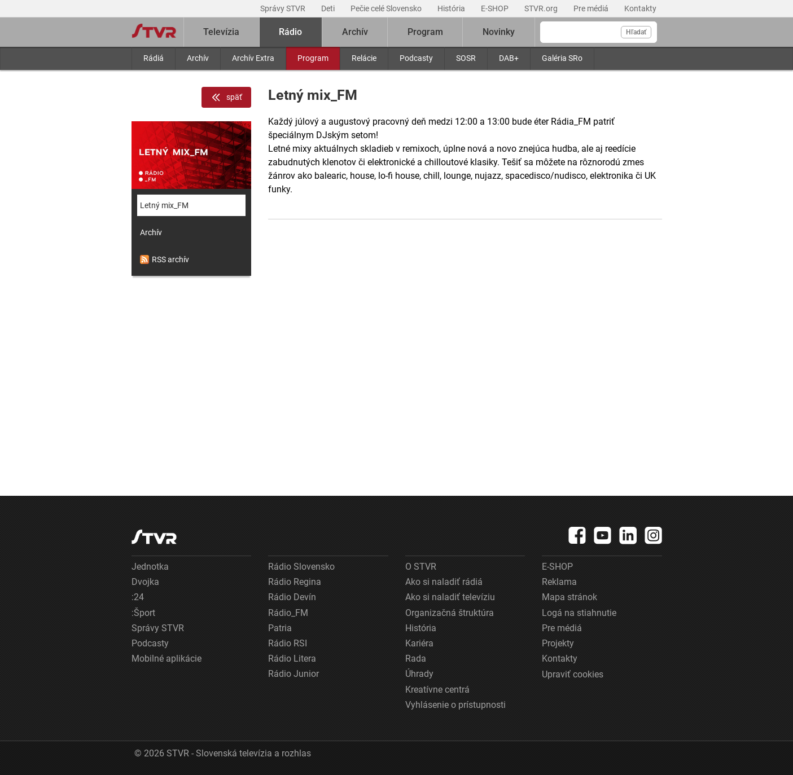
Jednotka (150, 566)
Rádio (290, 32)
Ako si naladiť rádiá (444, 581)
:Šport (143, 612)
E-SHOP (495, 8)
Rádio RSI (287, 643)
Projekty (558, 643)
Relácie (364, 58)
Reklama (559, 581)
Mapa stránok (569, 597)
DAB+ (509, 58)
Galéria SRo (562, 58)
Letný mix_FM (164, 205)
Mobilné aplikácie (166, 658)
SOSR (466, 58)
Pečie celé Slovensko (387, 8)
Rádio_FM (288, 612)
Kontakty (640, 8)
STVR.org (541, 8)
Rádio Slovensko (301, 566)
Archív (198, 58)
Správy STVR (283, 8)
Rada (415, 658)
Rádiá (153, 58)
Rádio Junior (293, 673)
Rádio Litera (292, 658)
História (452, 8)
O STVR (420, 566)
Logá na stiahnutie (579, 612)
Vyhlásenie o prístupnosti (455, 704)
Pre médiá (591, 8)
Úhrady (419, 673)
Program (312, 58)
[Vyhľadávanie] (598, 32)
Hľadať (636, 32)
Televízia (221, 32)
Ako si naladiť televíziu (450, 597)
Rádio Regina (294, 581)
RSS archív (164, 259)
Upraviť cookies (572, 674)
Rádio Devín (292, 597)
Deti (328, 8)
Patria (280, 628)
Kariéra (419, 643)
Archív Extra (253, 58)
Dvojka (145, 581)
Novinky (499, 32)
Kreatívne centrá (437, 689)
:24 (138, 597)
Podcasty (416, 58)
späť (226, 97)
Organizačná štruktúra (449, 612)
